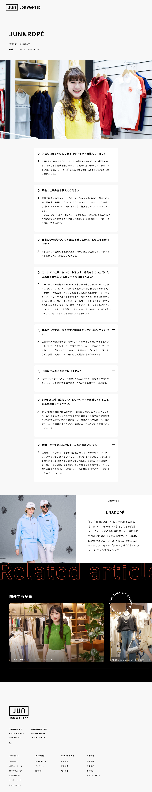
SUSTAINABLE (15, 729)
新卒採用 (90, 766)
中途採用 (90, 771)
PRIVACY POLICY (16, 733)
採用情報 (90, 761)
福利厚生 (64, 771)
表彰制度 (64, 766)
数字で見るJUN (15, 771)
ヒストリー (14, 780)
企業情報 (13, 775)
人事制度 (64, 761)
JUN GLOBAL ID (38, 737)
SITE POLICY (15, 737)
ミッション (14, 761)
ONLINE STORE (38, 733)
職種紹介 (38, 771)
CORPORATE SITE (39, 729)
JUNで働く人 (40, 761)
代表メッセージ (15, 766)
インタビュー (40, 766)
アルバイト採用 (93, 775)
